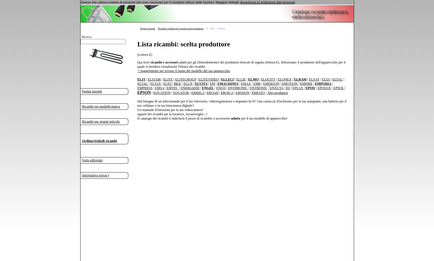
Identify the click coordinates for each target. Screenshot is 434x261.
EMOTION (289, 84)
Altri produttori (277, 93)
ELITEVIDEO (208, 79)
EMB (257, 84)
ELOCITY (268, 79)
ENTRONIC (259, 88)
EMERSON (271, 84)
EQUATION (162, 93)
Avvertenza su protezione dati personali (267, 2)
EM (212, 84)
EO (288, 88)
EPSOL (339, 88)
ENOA (221, 88)
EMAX (246, 84)
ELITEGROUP (185, 79)
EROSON (242, 93)
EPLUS (298, 88)
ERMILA (197, 93)
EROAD (212, 93)
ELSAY (314, 79)
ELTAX (155, 84)
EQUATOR (181, 93)
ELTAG (142, 84)
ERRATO (258, 93)
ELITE (168, 79)
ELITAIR (154, 79)
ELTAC (337, 79)
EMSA (159, 88)
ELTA (326, 79)
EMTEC (172, 88)
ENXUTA (276, 88)
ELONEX (284, 79)
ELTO (167, 84)
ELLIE (241, 79)
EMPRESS (145, 88)
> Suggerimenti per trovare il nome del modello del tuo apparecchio (183, 71)
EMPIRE (306, 84)
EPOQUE (324, 88)
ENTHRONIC (238, 88)
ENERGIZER (189, 88)
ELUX (188, 84)
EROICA (227, 93)
